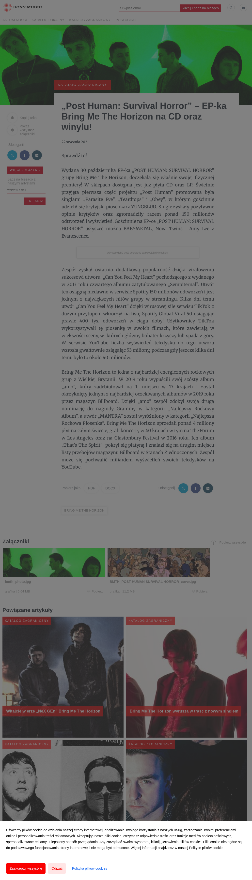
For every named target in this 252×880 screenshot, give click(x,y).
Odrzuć (57, 868)
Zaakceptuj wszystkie (26, 868)
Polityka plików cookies (89, 868)
